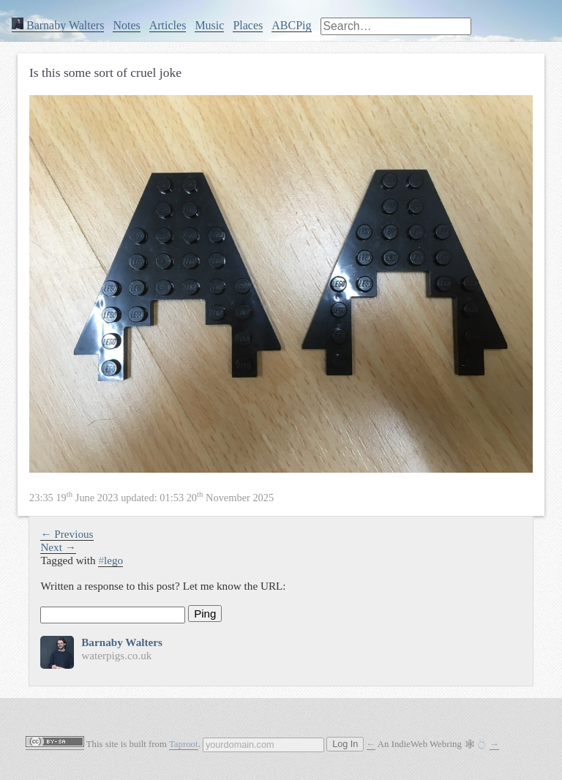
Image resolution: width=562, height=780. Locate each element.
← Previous (66, 534)
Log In (345, 744)
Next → (58, 547)
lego (110, 560)
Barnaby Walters (58, 25)
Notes (126, 25)
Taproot (183, 744)
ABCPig (291, 25)
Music (209, 25)
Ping (205, 613)
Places (248, 25)
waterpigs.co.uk (116, 655)
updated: (151, 497)
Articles (168, 25)
